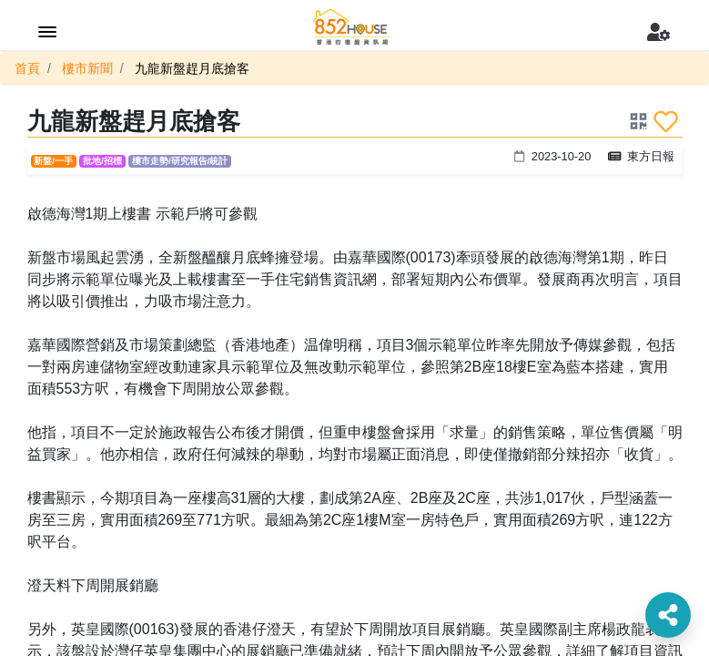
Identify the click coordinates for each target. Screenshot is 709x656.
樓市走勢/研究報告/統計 (180, 161)
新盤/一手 (53, 161)
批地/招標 (102, 161)
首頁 (27, 68)
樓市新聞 (87, 68)
